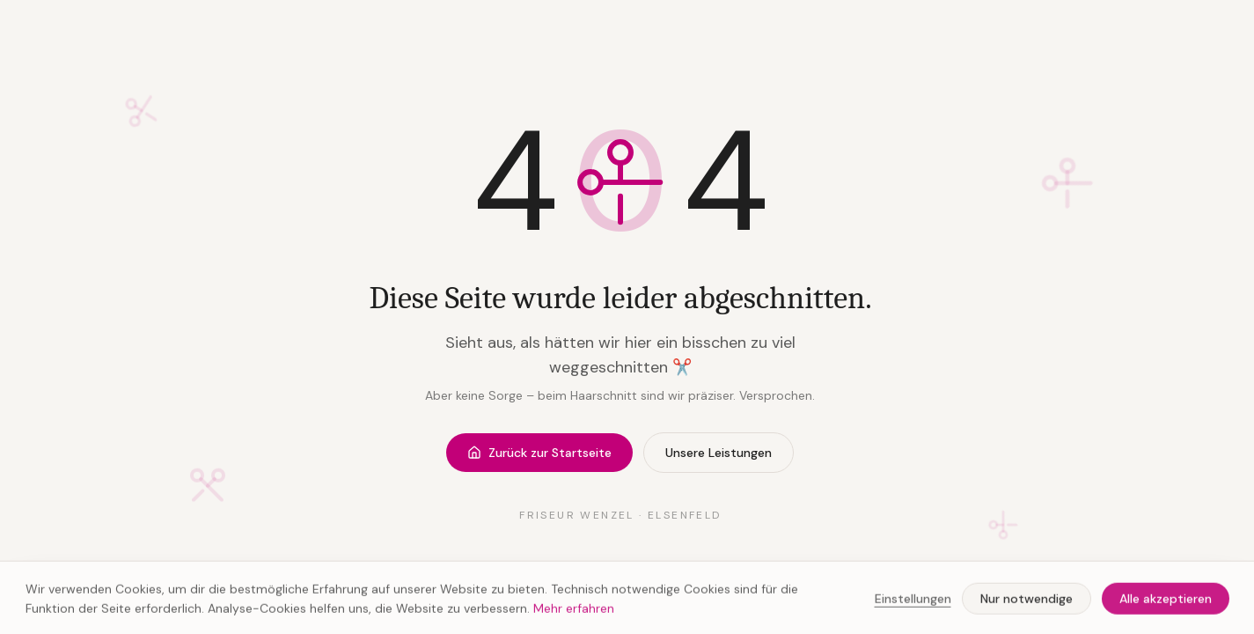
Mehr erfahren (573, 611)
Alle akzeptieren (1165, 601)
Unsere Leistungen (718, 453)
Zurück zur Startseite (539, 453)
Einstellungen (913, 601)
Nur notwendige (1026, 601)
